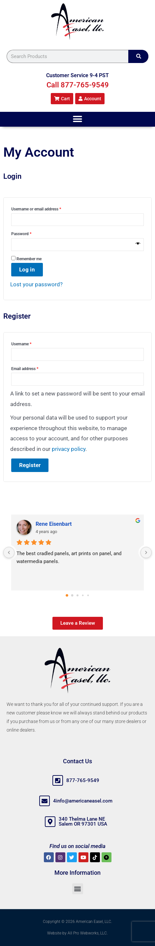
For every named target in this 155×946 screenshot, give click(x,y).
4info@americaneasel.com (82, 801)
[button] (77, 119)
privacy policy (68, 449)
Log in (27, 269)
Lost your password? (36, 284)
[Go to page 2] (77, 595)
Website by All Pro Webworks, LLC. (77, 933)
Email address (32, 368)
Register (30, 465)
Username (29, 343)
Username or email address (44, 208)
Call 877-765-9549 (77, 85)
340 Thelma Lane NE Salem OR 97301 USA (83, 821)
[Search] (138, 56)
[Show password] (138, 244)
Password (29, 233)
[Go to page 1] (72, 595)
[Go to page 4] (88, 595)
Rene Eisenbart (54, 524)
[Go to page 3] (83, 595)
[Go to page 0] (67, 595)
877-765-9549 (82, 780)
